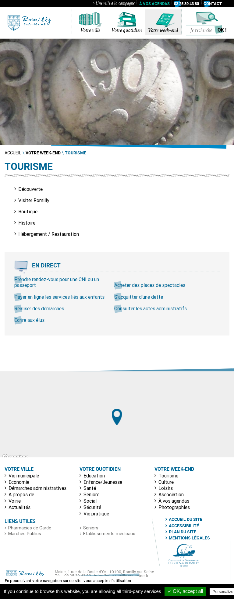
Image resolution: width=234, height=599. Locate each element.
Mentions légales (189, 538)
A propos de (21, 494)
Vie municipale (24, 475)
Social (90, 500)
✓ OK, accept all (185, 591)
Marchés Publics (24, 534)
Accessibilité (184, 526)
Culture (166, 482)
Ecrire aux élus (29, 320)
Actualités (19, 507)
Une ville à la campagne (114, 4)
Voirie (15, 500)
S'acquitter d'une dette (138, 297)
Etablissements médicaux (109, 534)
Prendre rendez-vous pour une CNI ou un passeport (56, 282)
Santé (89, 488)
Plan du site (182, 532)
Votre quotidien (127, 30)
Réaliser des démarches (39, 308)
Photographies (174, 507)
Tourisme (168, 475)
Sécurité (92, 507)
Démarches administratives (37, 488)
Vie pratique (96, 513)
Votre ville (90, 30)
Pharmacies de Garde (29, 528)
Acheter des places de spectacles (149, 285)
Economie (19, 482)
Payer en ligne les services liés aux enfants (59, 297)
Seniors (91, 494)
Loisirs (165, 488)
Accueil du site (185, 519)
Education (94, 475)
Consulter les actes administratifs (150, 308)
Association (171, 494)
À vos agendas (154, 3)
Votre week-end (163, 30)
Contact (213, 3)
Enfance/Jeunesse (102, 482)
